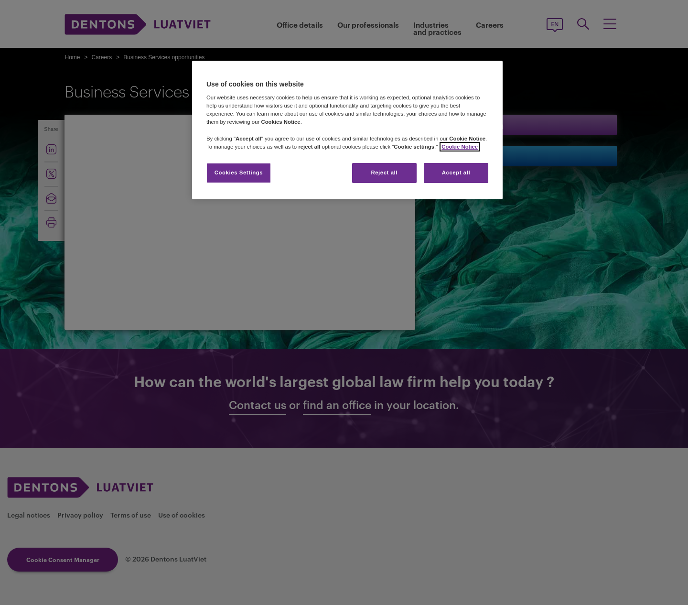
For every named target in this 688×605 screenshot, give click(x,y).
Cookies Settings (239, 172)
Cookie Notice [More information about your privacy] (459, 147)
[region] (347, 130)
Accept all (456, 172)
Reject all (384, 172)
